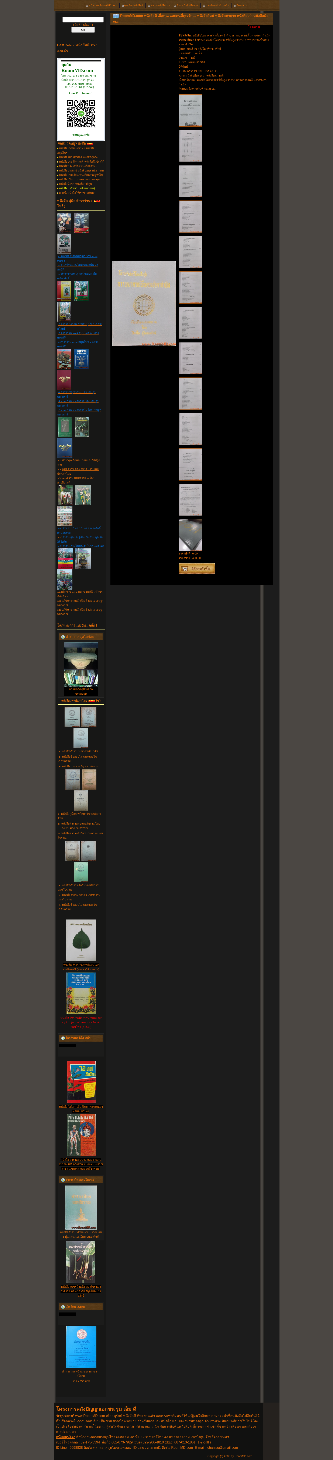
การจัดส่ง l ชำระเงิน (216, 5)
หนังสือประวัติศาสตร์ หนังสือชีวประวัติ (81, 161)
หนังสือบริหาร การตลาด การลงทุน (79, 179)
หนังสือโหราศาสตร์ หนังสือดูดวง (78, 157)
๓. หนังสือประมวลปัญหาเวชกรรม (79, 766)
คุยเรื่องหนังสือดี (133, 5)
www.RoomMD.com (90, 1416)
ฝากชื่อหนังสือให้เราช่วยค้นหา (77, 192)
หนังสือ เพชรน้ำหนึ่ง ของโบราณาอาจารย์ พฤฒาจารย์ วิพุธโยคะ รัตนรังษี (81, 1291)
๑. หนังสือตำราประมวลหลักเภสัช (78, 751)
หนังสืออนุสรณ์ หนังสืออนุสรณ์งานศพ (81, 170)
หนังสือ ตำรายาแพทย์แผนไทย (81, 965)
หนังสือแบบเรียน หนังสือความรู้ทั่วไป (81, 175)
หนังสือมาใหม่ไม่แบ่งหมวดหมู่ (77, 188)
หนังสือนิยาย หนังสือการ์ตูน (75, 183)
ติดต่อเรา (240, 5)
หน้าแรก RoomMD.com (101, 5)
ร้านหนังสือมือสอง (186, 5)
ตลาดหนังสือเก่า (159, 5)
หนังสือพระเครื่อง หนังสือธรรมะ (78, 166)
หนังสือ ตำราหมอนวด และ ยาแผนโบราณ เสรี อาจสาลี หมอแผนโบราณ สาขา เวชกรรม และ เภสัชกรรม (81, 1164)
